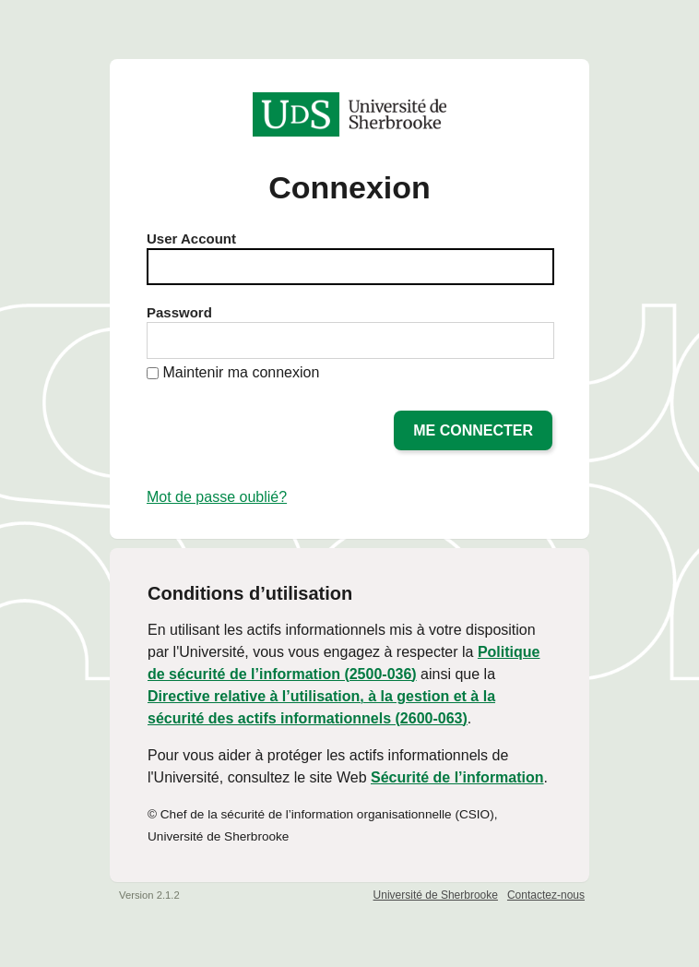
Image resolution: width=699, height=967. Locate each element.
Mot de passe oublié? (217, 497)
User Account (191, 238)
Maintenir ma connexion (240, 372)
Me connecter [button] (473, 430)
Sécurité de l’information (457, 777)
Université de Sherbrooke (435, 895)
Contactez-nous (546, 895)
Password (179, 312)
